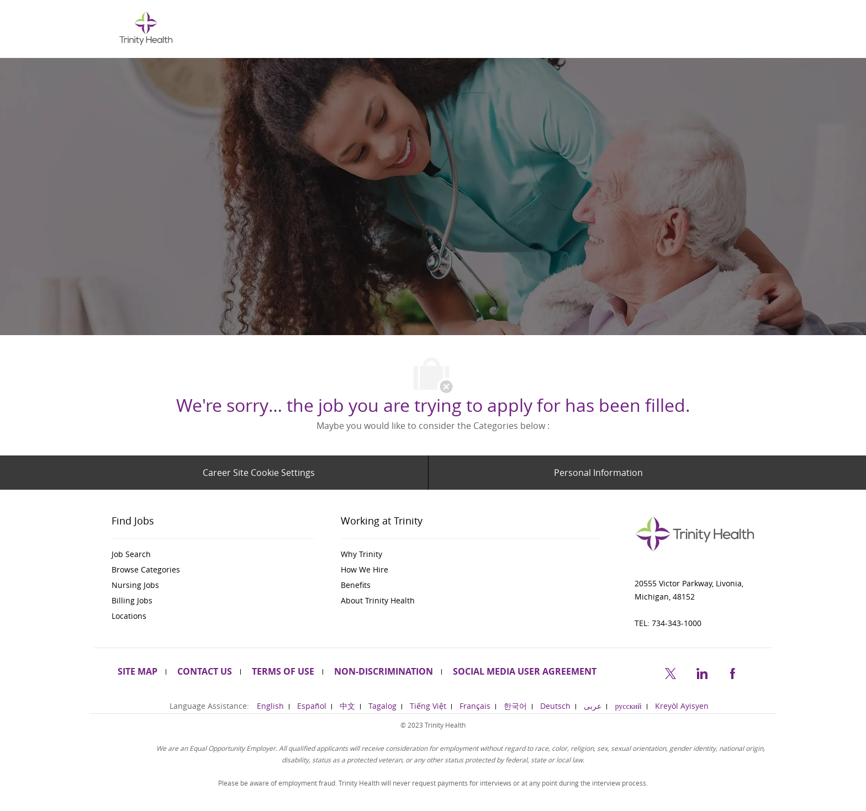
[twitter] (670, 672)
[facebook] (732, 672)
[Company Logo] (146, 28)
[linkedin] (701, 672)
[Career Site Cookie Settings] (259, 472)
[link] (213, 554)
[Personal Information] (598, 472)
